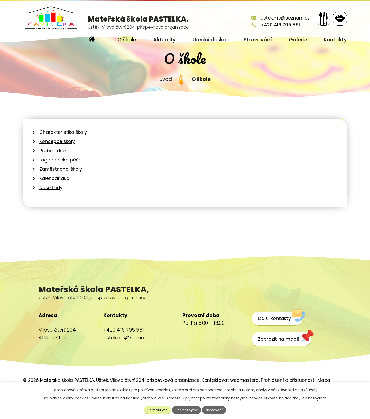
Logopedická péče (60, 175)
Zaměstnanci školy (60, 184)
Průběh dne (52, 166)
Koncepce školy (57, 156)
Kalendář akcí (54, 193)
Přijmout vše (156, 409)
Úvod (165, 94)
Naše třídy (50, 202)
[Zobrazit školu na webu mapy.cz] (286, 354)
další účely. (308, 389)
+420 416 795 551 (273, 25)
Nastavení (217, 409)
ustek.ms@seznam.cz (278, 18)
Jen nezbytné (187, 409)
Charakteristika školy (63, 147)
